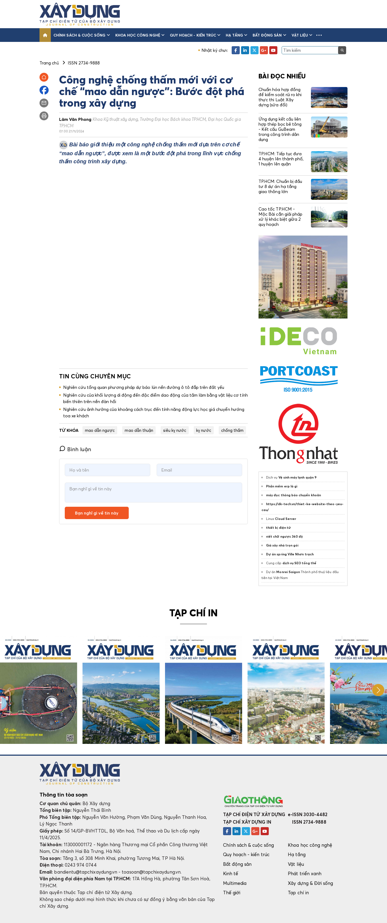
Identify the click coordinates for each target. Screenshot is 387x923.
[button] (319, 35)
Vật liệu (302, 35)
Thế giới (232, 892)
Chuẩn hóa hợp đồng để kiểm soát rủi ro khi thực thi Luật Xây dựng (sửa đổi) (280, 97)
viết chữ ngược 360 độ (284, 536)
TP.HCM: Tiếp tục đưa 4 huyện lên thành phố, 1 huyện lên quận (281, 158)
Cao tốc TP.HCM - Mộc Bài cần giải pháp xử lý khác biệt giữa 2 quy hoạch (280, 216)
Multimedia (235, 883)
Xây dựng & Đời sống (310, 883)
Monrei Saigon (288, 572)
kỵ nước (203, 430)
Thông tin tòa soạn (64, 794)
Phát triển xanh (304, 873)
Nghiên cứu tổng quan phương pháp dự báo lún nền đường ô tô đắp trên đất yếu (143, 387)
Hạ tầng (236, 35)
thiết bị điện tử (278, 528)
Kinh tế (230, 873)
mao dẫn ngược (100, 430)
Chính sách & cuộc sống (81, 35)
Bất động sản (269, 35)
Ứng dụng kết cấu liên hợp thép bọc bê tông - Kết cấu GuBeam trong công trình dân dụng (280, 129)
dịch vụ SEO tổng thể (299, 563)
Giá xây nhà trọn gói (282, 545)
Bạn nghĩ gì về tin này (97, 513)
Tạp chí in (298, 892)
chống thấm (232, 430)
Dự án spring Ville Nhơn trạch (290, 554)
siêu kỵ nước (174, 430)
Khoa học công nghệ (139, 35)
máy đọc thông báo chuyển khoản (293, 495)
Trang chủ (49, 63)
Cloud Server (285, 519)
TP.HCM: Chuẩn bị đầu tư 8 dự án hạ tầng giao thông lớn (280, 186)
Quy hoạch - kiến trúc (195, 35)
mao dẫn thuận (139, 430)
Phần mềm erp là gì (281, 486)
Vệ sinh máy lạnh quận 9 (297, 477)
